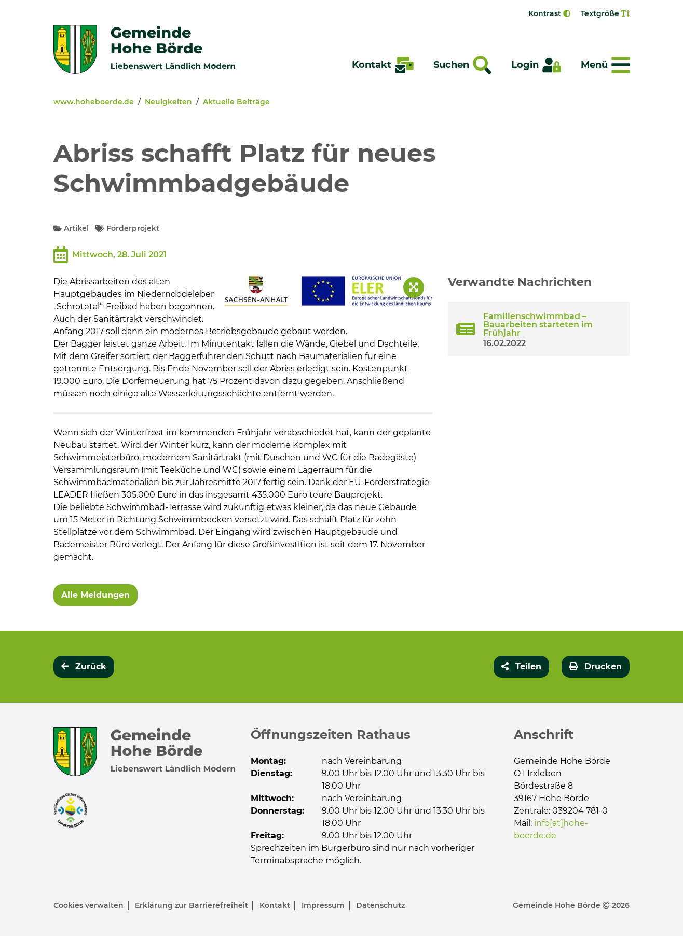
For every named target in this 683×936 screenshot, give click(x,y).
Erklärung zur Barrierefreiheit (192, 905)
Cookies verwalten (89, 905)
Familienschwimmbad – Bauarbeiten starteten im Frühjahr (538, 324)
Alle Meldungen (95, 595)
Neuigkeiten (168, 101)
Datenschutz (380, 905)
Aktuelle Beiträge (236, 101)
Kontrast (549, 13)
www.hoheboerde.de (93, 101)
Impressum (324, 905)
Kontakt (275, 905)
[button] (521, 667)
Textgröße (605, 13)
